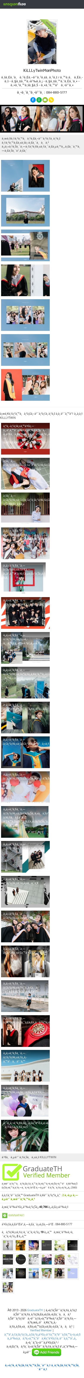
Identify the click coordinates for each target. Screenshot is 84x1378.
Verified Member (41, 1330)
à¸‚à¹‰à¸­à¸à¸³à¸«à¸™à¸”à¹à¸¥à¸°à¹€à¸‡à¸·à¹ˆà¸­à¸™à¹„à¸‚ (42, 1338)
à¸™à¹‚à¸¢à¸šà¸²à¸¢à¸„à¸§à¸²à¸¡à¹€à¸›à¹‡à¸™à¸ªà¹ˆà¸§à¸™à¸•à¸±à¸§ (42, 1334)
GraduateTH (35, 1310)
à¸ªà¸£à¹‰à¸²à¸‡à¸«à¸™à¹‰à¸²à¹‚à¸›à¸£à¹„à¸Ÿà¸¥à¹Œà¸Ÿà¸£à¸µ (42, 14)
